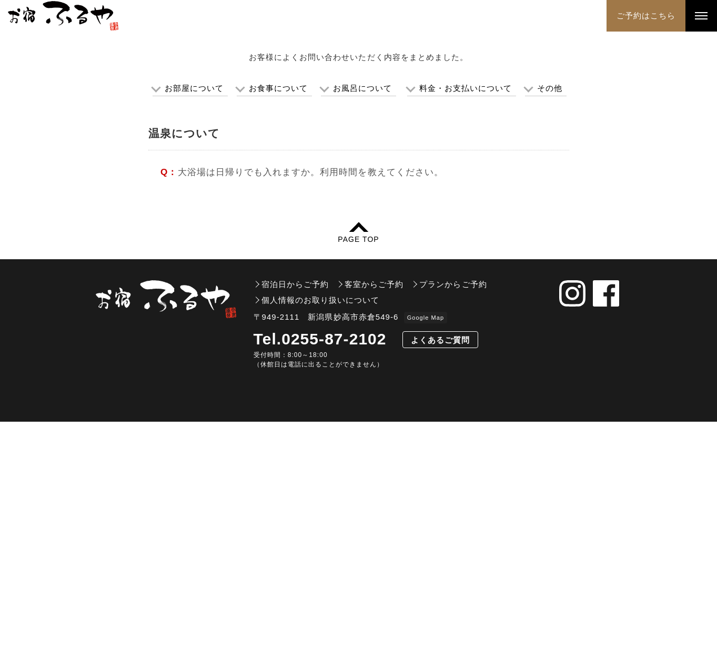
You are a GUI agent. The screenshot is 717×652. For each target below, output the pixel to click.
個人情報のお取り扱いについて (320, 530)
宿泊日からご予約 (295, 514)
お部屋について (194, 318)
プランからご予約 (453, 514)
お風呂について (362, 318)
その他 (549, 318)
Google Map (425, 548)
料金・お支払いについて (465, 318)
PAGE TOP (358, 469)
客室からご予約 (374, 514)
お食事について (278, 318)
